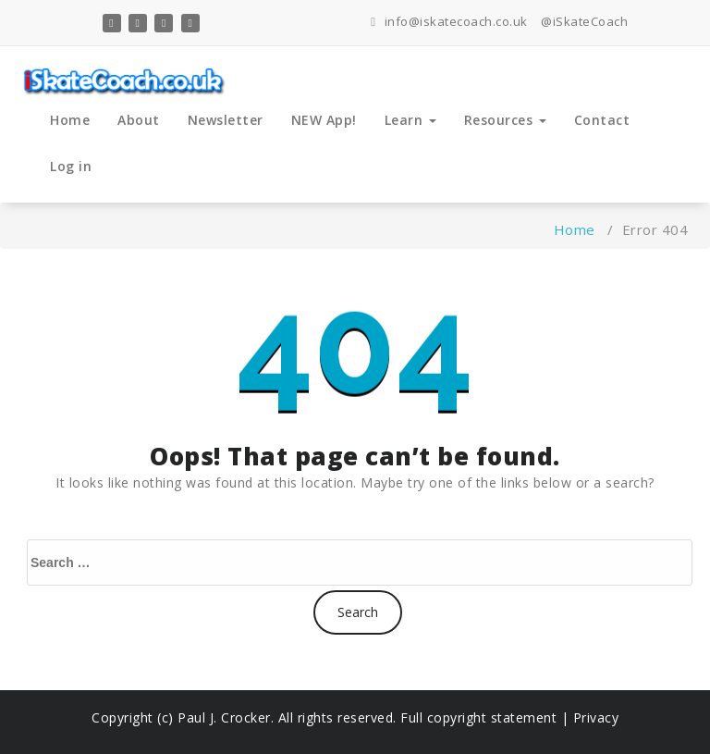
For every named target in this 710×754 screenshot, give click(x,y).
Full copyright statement (479, 717)
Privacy (596, 717)
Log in (71, 166)
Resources (505, 120)
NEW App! (324, 120)
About (138, 120)
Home (70, 120)
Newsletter (225, 120)
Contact (602, 120)
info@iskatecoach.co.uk (449, 21)
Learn (410, 120)
